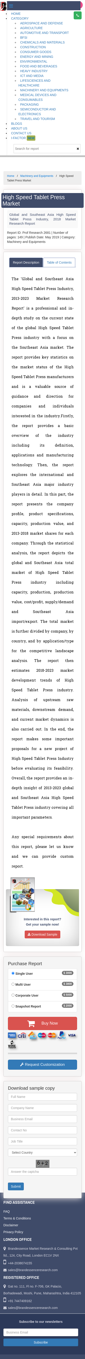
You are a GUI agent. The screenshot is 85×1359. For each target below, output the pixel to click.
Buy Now (42, 1023)
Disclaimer (10, 1225)
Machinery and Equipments (44, 90)
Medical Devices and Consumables (37, 97)
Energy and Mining (36, 57)
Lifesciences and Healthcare (34, 83)
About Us (19, 128)
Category (20, 18)
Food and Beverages (38, 66)
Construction (33, 47)
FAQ (6, 1211)
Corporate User (27, 995)
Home (16, 13)
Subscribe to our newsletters (41, 1321)
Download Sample (42, 934)
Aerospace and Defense (41, 23)
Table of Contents (59, 262)
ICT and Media (32, 76)
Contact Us (21, 133)
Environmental (33, 61)
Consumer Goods (35, 52)
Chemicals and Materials (42, 42)
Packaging (29, 104)
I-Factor (23, 138)
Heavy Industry (34, 71)
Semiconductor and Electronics (37, 111)
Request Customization (42, 1064)
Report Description (26, 262)
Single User (24, 973)
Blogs (16, 123)
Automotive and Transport (44, 33)
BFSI (23, 37)
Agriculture (31, 28)
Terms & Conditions (17, 1218)
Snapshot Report (28, 1006)
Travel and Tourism (37, 119)
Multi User (23, 984)
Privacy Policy (13, 1232)
